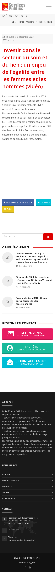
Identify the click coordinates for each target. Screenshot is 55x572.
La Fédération (8, 498)
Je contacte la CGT (27, 362)
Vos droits (7, 486)
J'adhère (27, 348)
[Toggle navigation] (49, 6)
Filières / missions (25, 21)
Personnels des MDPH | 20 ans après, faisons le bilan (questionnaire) (31, 301)
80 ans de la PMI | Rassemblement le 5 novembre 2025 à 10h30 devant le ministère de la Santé (34, 280)
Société (5, 492)
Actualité (6, 474)
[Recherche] (22, 236)
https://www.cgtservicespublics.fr (21, 540)
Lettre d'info (27, 334)
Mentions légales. (27, 562)
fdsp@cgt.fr (13, 537)
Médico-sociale (45, 21)
